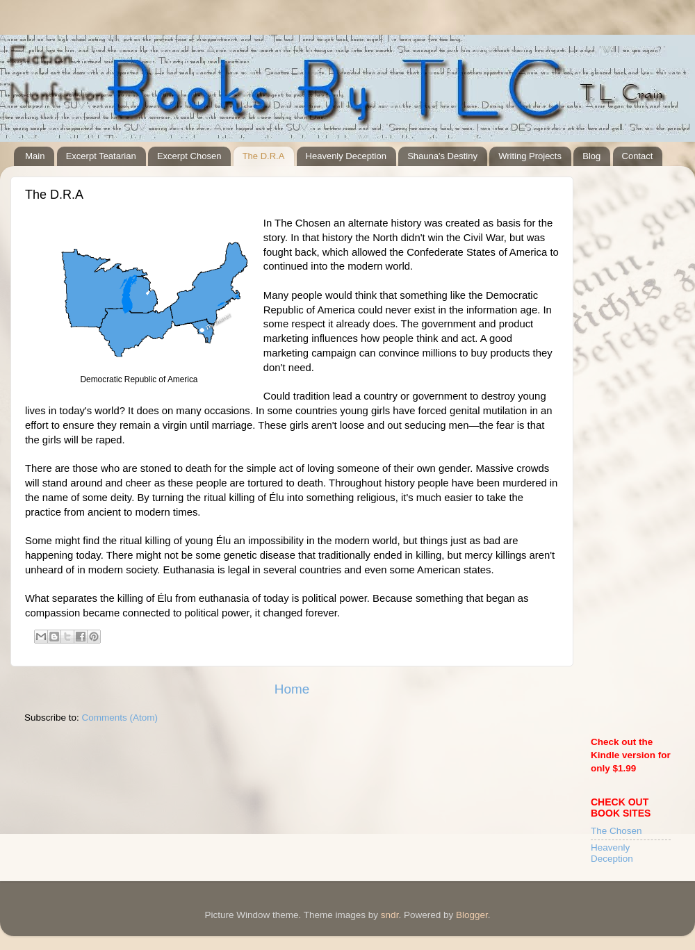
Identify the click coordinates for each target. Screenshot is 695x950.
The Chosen (616, 831)
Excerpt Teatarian (101, 156)
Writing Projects (530, 156)
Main (34, 156)
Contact (637, 156)
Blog (591, 156)
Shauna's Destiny (442, 156)
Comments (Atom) (120, 717)
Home (292, 689)
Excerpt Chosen (189, 156)
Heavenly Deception (346, 156)
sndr (390, 915)
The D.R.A (264, 156)
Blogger (472, 915)
